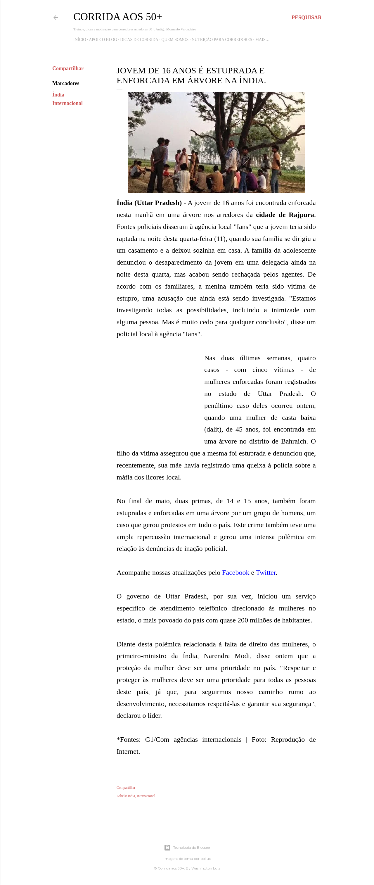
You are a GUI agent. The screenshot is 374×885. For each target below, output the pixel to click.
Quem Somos (174, 39)
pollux (205, 858)
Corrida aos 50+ (117, 17)
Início (79, 39)
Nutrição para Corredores (222, 39)
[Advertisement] (160, 400)
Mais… (262, 39)
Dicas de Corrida (139, 39)
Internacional (67, 103)
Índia (58, 95)
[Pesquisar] (307, 18)
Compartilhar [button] (68, 68)
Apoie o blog (103, 39)
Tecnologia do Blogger (187, 847)
